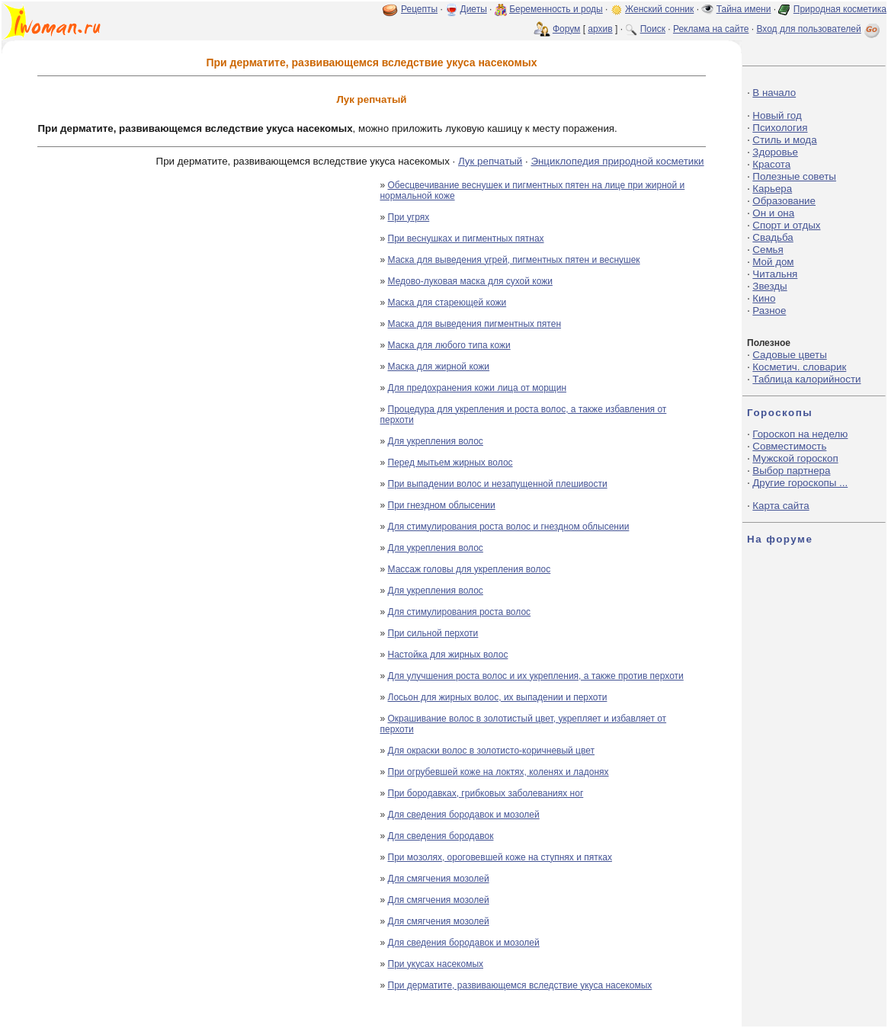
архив (600, 29)
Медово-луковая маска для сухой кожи (470, 281)
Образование (784, 201)
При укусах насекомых (436, 964)
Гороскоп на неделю (800, 434)
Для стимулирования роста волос (459, 612)
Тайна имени (743, 9)
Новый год (776, 115)
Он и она (773, 213)
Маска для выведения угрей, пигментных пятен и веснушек (514, 260)
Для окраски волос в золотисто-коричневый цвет (491, 750)
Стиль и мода (784, 140)
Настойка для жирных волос (448, 654)
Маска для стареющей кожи (447, 302)
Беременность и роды (556, 9)
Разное (769, 310)
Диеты (473, 9)
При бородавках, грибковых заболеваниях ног (486, 793)
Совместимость (789, 446)
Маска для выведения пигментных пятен (475, 324)
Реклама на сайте (711, 29)
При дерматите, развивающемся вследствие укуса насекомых (520, 985)
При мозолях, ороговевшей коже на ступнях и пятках (500, 857)
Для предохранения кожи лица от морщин (477, 388)
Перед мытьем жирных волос (450, 462)
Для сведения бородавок (441, 836)
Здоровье (775, 152)
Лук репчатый (490, 161)
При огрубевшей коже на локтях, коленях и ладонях (498, 772)
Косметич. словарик (799, 367)
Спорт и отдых (786, 225)
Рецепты (419, 9)
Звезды (769, 286)
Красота (771, 164)
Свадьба (772, 237)
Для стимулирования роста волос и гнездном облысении (509, 526)
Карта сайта (780, 505)
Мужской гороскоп (795, 458)
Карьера (772, 188)
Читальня (774, 274)
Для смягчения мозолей (438, 878)
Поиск (652, 29)
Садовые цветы (789, 354)
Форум (566, 29)
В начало (774, 92)
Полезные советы (794, 176)
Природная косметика (839, 9)
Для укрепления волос (435, 441)
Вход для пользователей (819, 29)
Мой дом (772, 261)
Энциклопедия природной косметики (617, 161)
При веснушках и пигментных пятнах (466, 238)
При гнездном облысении (441, 505)
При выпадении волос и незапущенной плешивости (497, 484)
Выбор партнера (791, 470)
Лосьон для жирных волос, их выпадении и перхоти (497, 697)
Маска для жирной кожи (439, 366)
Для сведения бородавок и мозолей (464, 814)
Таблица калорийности (806, 379)
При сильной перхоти (433, 633)
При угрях (409, 217)
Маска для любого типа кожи (449, 345)
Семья (767, 249)
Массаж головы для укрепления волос (469, 569)
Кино (763, 298)
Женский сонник (659, 9)
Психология (779, 127)
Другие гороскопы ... (800, 482)
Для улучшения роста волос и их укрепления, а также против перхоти (536, 676)
